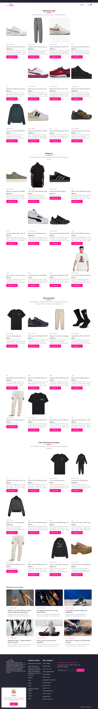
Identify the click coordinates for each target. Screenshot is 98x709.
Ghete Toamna (46, 677)
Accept (13, 704)
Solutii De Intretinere (47, 699)
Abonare (80, 670)
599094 (30, 678)
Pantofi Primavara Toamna (34, 663)
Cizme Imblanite (46, 663)
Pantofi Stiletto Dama (48, 691)
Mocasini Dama (46, 685)
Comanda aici (12, 57)
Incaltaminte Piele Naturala (49, 680)
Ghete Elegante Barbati (48, 671)
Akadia (29, 693)
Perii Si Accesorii (47, 693)
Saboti (29, 686)
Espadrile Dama (46, 666)
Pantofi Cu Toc (46, 688)
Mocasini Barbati (47, 682)
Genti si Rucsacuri (47, 669)
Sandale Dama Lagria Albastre (33, 689)
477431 (30, 696)
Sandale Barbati (46, 696)
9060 (29, 698)
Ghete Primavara (47, 674)
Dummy (30, 683)
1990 (29, 680)
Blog (81, 5)
